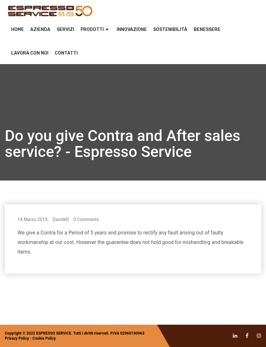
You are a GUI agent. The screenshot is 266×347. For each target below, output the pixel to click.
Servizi (65, 29)
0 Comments (86, 219)
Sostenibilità (170, 29)
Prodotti (92, 29)
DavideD (61, 219)
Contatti (66, 53)
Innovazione (132, 29)
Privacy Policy (17, 338)
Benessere (207, 29)
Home (17, 29)
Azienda (40, 29)
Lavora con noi (29, 53)
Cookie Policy (44, 338)
